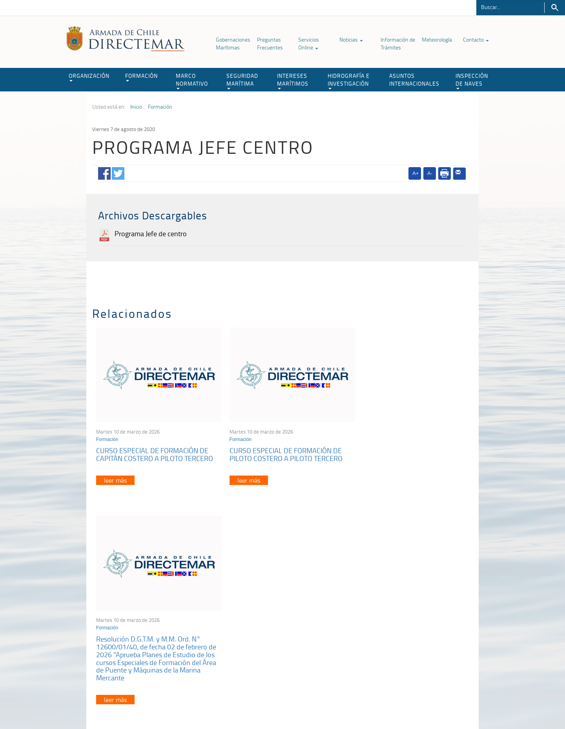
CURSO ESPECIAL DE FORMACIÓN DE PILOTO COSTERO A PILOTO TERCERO (279, 449)
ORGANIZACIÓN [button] (89, 77)
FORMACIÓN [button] (141, 77)
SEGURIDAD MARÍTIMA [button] (242, 80)
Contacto (476, 39)
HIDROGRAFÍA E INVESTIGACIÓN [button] (349, 80)
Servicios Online (308, 43)
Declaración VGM (414, 636)
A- (429, 173)
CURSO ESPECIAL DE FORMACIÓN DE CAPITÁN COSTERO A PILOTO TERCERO (154, 449)
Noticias (351, 39)
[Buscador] (510, 6)
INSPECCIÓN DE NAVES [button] (472, 80)
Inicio (136, 107)
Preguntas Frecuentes (270, 43)
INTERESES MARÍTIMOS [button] (292, 80)
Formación (160, 107)
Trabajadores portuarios (421, 626)
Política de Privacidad (143, 705)
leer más (115, 475)
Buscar (554, 7)
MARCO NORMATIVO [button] (192, 80)
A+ (415, 173)
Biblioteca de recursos (196, 705)
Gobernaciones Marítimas (233, 43)
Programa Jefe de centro (151, 233)
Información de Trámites (398, 43)
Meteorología (437, 39)
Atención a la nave (415, 616)
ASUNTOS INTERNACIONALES (414, 79)
